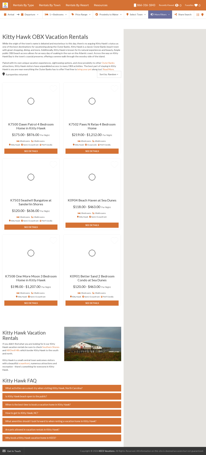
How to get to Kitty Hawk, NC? (21, 412)
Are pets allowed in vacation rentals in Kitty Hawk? (32, 429)
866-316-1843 (144, 5)
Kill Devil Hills (13, 350)
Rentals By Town (50, 5)
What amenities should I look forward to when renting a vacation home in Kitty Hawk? (50, 421)
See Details (31, 151)
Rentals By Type (23, 5)
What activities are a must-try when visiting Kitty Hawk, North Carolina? (44, 388)
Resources (101, 5)
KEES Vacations (107, 451)
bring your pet (84, 69)
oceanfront (24, 363)
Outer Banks (108, 62)
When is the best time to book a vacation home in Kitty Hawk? (38, 404)
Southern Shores (50, 347)
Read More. (108, 69)
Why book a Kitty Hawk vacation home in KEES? (30, 437)
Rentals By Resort (77, 5)
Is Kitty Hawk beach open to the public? (26, 396)
